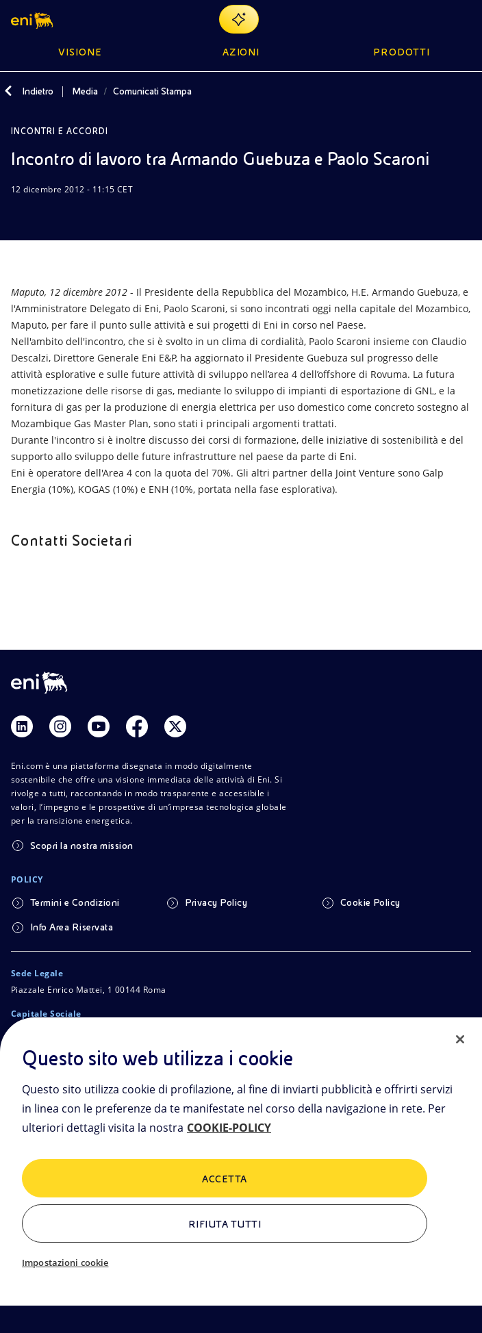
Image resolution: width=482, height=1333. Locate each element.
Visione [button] (80, 52)
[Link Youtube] (99, 726)
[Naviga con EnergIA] (239, 19)
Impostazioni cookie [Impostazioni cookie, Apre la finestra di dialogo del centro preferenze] (65, 1262)
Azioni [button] (241, 52)
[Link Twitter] (175, 726)
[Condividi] (52, 215)
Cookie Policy (370, 902)
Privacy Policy (216, 902)
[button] (33, 19)
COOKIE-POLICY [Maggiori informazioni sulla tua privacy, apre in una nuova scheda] (229, 1127)
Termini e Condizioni (75, 902)
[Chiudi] (460, 1039)
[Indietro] (8, 91)
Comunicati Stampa (152, 91)
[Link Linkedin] (22, 726)
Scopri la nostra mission (82, 845)
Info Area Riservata (71, 927)
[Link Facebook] (137, 726)
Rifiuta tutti (224, 1224)
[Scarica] (19, 215)
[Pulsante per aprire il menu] (463, 19)
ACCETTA (224, 1178)
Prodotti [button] (401, 52)
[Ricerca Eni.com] (430, 19)
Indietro (37, 91)
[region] (241, 1175)
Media (85, 91)
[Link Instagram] (60, 726)
